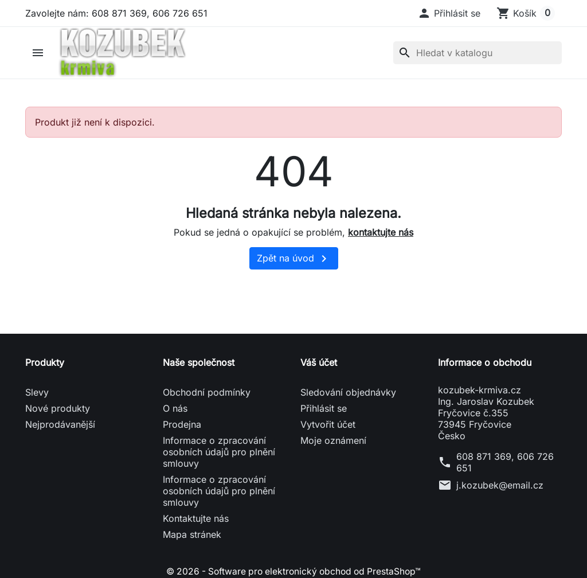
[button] (448, 13)
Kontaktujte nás (196, 520)
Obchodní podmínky (207, 394)
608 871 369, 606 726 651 (505, 464)
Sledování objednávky (348, 394)
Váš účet (318, 364)
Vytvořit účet (327, 426)
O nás (175, 410)
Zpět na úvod (294, 261)
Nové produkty (57, 410)
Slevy (37, 394)
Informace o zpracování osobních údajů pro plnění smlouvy (219, 454)
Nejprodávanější (60, 426)
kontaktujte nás (380, 234)
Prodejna (182, 426)
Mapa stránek (192, 536)
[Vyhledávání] (477, 53)
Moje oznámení (333, 442)
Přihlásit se (323, 410)
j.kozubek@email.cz (499, 487)
